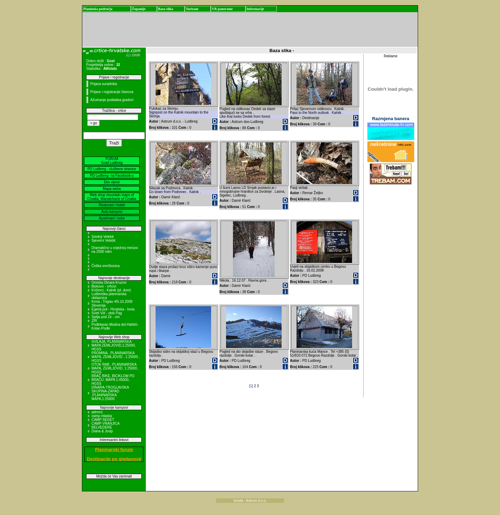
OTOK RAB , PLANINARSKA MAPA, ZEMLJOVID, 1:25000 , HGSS (115, 368)
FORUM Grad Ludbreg (112, 161)
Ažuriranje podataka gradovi (112, 100)
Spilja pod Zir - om (105, 317)
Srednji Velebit (102, 237)
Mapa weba (112, 189)
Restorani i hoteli (112, 205)
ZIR (94, 321)
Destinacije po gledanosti (114, 459)
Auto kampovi (112, 212)
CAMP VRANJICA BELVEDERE (105, 425)
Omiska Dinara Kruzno (108, 282)
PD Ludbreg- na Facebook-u (112, 175)
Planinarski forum (114, 449)
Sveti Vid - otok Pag (106, 313)
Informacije (255, 9)
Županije (138, 9)
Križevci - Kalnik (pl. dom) (111, 290)
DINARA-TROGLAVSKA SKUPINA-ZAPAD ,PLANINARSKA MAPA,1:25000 (110, 393)
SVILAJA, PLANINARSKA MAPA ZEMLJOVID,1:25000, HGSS (113, 345)
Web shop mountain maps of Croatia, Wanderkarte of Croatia (112, 197)
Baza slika (165, 9)
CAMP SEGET (102, 420)
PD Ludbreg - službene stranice (112, 169)
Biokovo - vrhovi (103, 286)
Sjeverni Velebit (103, 240)
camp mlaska (101, 416)
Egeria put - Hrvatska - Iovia (112, 309)
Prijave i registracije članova (111, 92)
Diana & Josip (102, 431)
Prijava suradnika (103, 84)
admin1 (97, 412)
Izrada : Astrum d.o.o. (249, 500)
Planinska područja (97, 9)
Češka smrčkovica (105, 266)
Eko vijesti (111, 182)
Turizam (192, 9)
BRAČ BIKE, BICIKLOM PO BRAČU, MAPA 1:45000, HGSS (112, 379)
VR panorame (222, 9)
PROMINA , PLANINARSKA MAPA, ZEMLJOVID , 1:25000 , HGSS (115, 357)
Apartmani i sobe (112, 218)
